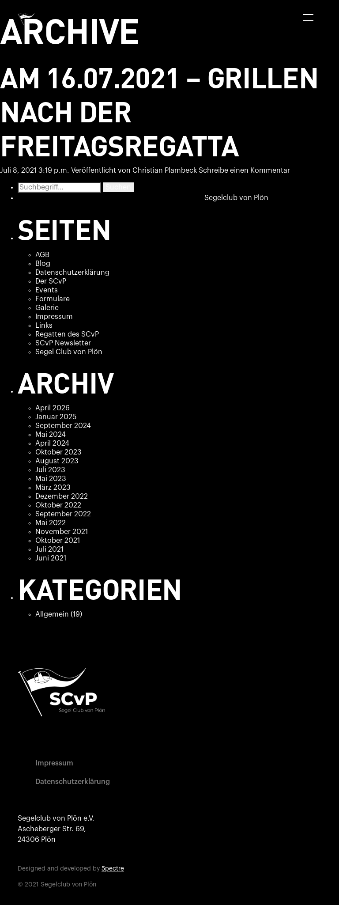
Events (46, 290)
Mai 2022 (50, 522)
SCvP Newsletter (63, 343)
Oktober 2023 (58, 452)
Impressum (54, 316)
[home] (29, 19)
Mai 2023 (50, 478)
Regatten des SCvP (67, 334)
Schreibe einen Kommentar (244, 170)
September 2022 (63, 514)
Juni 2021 (50, 558)
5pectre (113, 869)
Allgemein (52, 614)
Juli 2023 (50, 469)
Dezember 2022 (61, 496)
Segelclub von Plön (236, 197)
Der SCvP (50, 281)
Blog (42, 263)
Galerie (47, 307)
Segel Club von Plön (68, 352)
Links (44, 325)
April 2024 (52, 443)
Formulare (52, 299)
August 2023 (57, 461)
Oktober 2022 (58, 505)
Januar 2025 (55, 416)
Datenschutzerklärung (72, 272)
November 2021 (61, 531)
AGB (42, 254)
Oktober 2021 (57, 540)
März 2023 (53, 487)
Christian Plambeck (164, 170)
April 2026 (52, 408)
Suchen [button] (118, 187)
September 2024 (63, 425)
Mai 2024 (50, 434)
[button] (308, 17)
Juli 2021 (49, 549)
